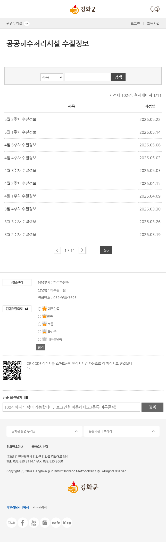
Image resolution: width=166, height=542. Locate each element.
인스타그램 (45, 522)
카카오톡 (11, 522)
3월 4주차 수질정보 (20, 209)
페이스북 (23, 522)
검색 (155, 9)
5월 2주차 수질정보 (20, 119)
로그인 (135, 23)
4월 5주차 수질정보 (20, 145)
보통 (50, 324)
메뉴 (9, 9)
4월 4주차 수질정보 (20, 157)
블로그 (67, 522)
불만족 (52, 331)
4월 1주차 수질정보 (20, 196)
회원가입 (153, 23)
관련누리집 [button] (14, 23)
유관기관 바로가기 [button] (100, 431)
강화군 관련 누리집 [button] (24, 431)
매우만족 (53, 309)
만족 (50, 316)
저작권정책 (40, 507)
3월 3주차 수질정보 (20, 221)
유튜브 (34, 522)
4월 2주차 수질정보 (20, 183)
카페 (56, 522)
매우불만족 (55, 339)
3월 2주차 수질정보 (20, 234)
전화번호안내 (14, 447)
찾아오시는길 (39, 447)
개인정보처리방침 (17, 507)
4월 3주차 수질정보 (20, 170)
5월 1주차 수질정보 (20, 132)
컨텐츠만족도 (17, 309)
